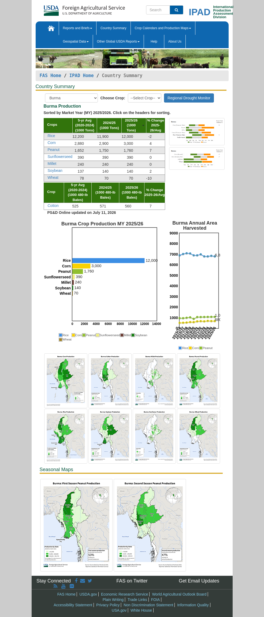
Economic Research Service (124, 594)
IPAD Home (81, 75)
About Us (174, 41)
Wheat (53, 177)
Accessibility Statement (73, 605)
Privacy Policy (108, 605)
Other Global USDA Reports (118, 41)
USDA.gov (88, 594)
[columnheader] (58, 125)
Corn (52, 143)
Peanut (54, 149)
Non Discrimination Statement (148, 605)
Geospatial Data (76, 41)
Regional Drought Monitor (189, 98)
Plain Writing (113, 599)
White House (141, 610)
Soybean (55, 170)
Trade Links (137, 599)
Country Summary (114, 28)
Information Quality (193, 605)
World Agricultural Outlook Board (179, 594)
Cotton (53, 205)
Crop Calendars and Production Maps (163, 28)
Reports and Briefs (77, 28)
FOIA (155, 599)
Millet (52, 163)
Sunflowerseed (60, 156)
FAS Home (50, 75)
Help (154, 41)
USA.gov (119, 610)
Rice (51, 136)
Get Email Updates (199, 581)
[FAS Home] (84, 8)
